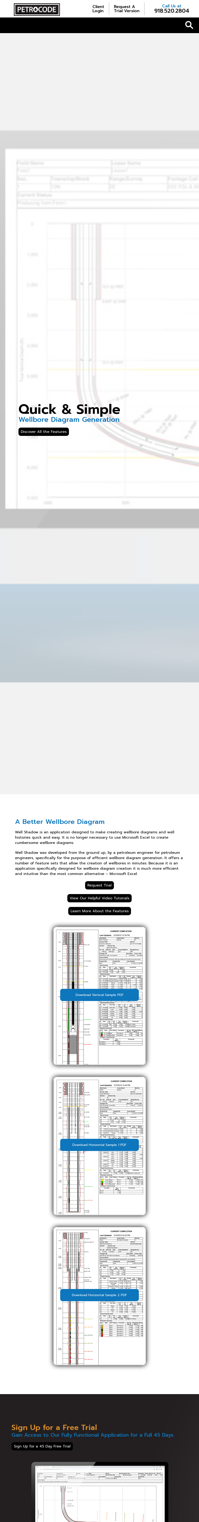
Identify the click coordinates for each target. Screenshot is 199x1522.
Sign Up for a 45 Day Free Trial (42, 1446)
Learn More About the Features (100, 911)
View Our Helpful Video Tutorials (99, 898)
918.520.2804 (172, 9)
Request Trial (99, 885)
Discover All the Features (44, 431)
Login (98, 8)
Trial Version (127, 8)
